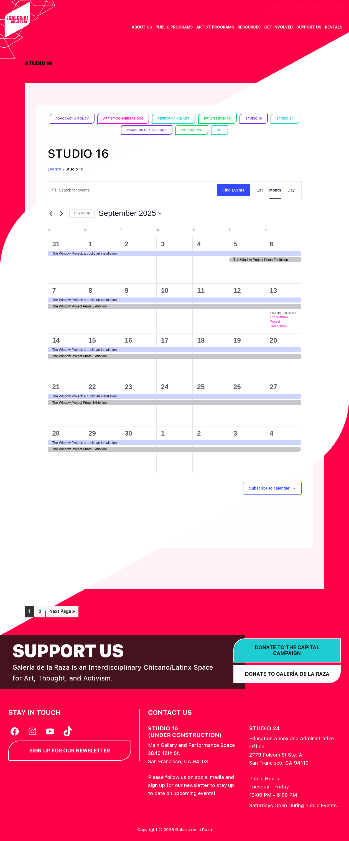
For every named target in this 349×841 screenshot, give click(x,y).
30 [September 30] (128, 433)
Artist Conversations (138, 118)
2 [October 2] (199, 433)
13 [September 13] (273, 290)
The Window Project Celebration (279, 321)
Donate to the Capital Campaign (286, 650)
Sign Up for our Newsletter (69, 751)
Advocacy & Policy (84, 118)
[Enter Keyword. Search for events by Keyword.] (132, 190)
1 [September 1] (90, 243)
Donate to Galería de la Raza (287, 674)
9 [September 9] (126, 290)
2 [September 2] (126, 243)
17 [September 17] (165, 340)
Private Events (236, 118)
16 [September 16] (128, 340)
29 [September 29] (92, 433)
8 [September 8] (90, 290)
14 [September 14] (56, 340)
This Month (82, 213)
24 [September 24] (165, 386)
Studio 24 (117, 130)
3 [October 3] (235, 433)
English (328, 9)
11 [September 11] (201, 290)
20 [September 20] (273, 340)
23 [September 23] (128, 386)
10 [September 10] (165, 290)
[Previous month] (51, 213)
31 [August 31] (56, 243)
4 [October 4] (271, 433)
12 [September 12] (237, 290)
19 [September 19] (237, 340)
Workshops (209, 130)
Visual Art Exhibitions (162, 130)
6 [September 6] (271, 243)
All (238, 130)
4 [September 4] (199, 243)
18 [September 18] (201, 340)
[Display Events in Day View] (291, 190)
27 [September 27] (273, 386)
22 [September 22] (92, 386)
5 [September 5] (235, 243)
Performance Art (190, 118)
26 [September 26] (237, 386)
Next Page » (62, 612)
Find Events (233, 190)
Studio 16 (274, 118)
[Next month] (61, 213)
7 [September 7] (54, 290)
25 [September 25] (201, 386)
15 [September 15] (92, 340)
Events (54, 169)
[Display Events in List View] (260, 190)
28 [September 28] (56, 433)
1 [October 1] (163, 433)
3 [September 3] (163, 243)
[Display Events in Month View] (275, 190)
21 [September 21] (56, 386)
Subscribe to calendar (269, 488)
